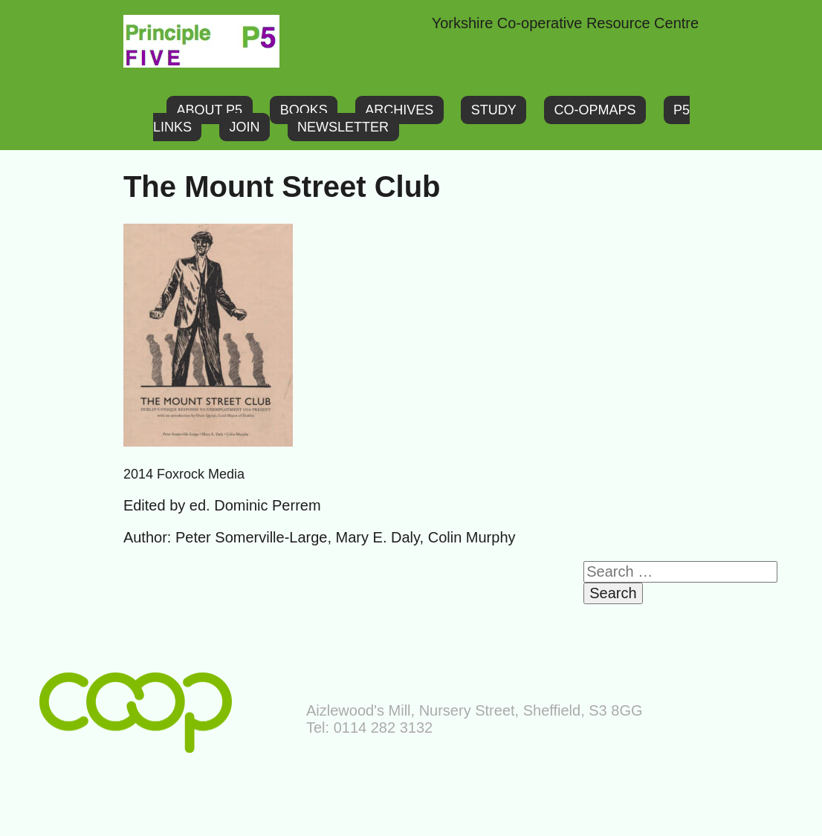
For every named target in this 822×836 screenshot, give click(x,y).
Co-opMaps (594, 110)
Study (494, 110)
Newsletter (343, 127)
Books (304, 110)
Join (245, 127)
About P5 (209, 110)
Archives (399, 110)
